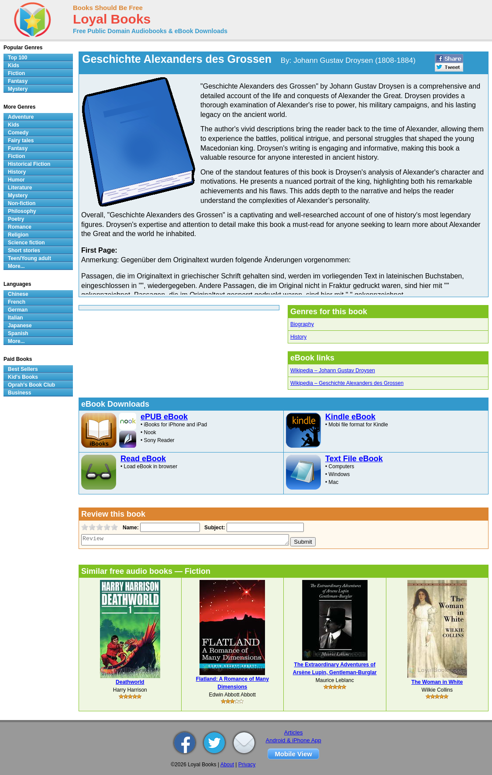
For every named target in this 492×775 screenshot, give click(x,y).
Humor (16, 180)
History (298, 337)
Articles (293, 732)
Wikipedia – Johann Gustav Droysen (332, 370)
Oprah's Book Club (31, 385)
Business (19, 393)
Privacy (246, 764)
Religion (18, 235)
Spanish (18, 333)
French (16, 302)
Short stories (24, 250)
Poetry (16, 219)
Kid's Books (23, 377)
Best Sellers (23, 369)
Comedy (18, 133)
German (18, 310)
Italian (15, 318)
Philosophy (22, 211)
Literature (20, 188)
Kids (13, 65)
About (227, 764)
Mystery (18, 89)
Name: (130, 528)
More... (16, 266)
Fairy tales (21, 140)
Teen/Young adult (29, 258)
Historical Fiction (29, 164)
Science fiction (26, 243)
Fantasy (18, 81)
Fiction (16, 73)
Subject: (213, 528)
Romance (19, 227)
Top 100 (17, 58)
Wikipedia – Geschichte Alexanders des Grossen (346, 383)
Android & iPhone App (293, 740)
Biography (302, 324)
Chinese (18, 294)
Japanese (20, 325)
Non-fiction (21, 203)
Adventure (21, 117)
